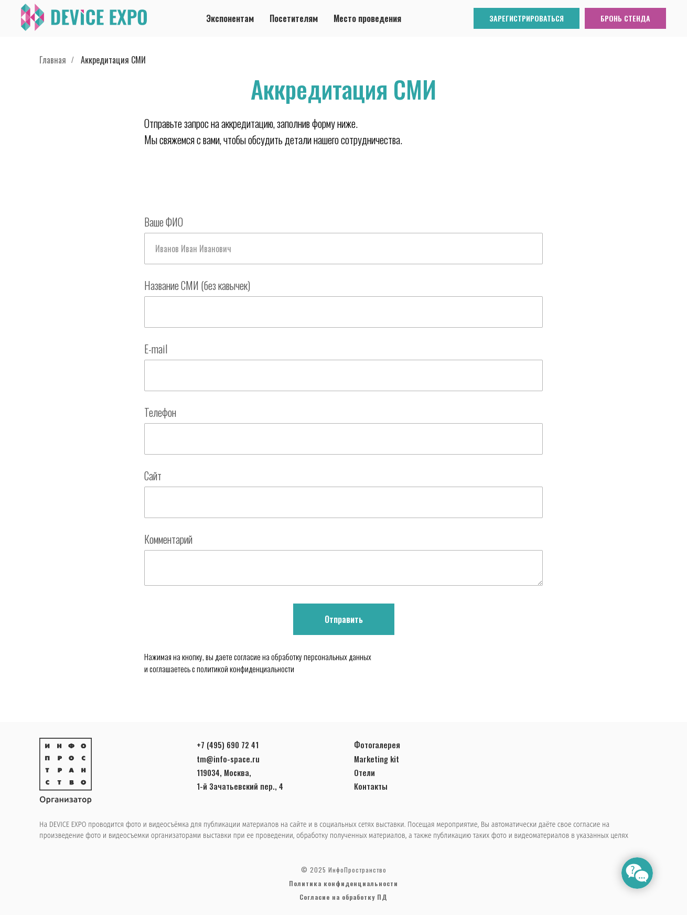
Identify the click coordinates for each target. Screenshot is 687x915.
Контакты (371, 786)
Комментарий (168, 539)
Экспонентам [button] (230, 18)
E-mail (155, 349)
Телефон (160, 412)
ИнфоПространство (356, 869)
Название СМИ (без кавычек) (197, 285)
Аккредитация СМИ (113, 60)
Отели (364, 772)
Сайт (153, 475)
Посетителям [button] (294, 18)
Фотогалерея (377, 744)
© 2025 (313, 869)
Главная (52, 60)
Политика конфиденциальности (343, 883)
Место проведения (367, 18)
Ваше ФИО (163, 222)
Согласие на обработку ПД (343, 896)
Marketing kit (376, 759)
